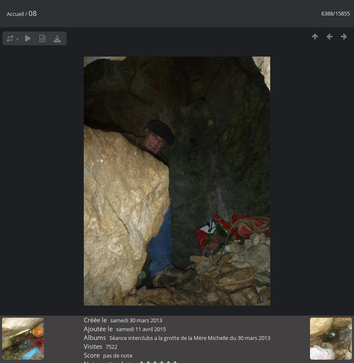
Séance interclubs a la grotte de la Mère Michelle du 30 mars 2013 (189, 338)
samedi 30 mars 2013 (136, 320)
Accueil (15, 14)
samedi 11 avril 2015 (141, 329)
